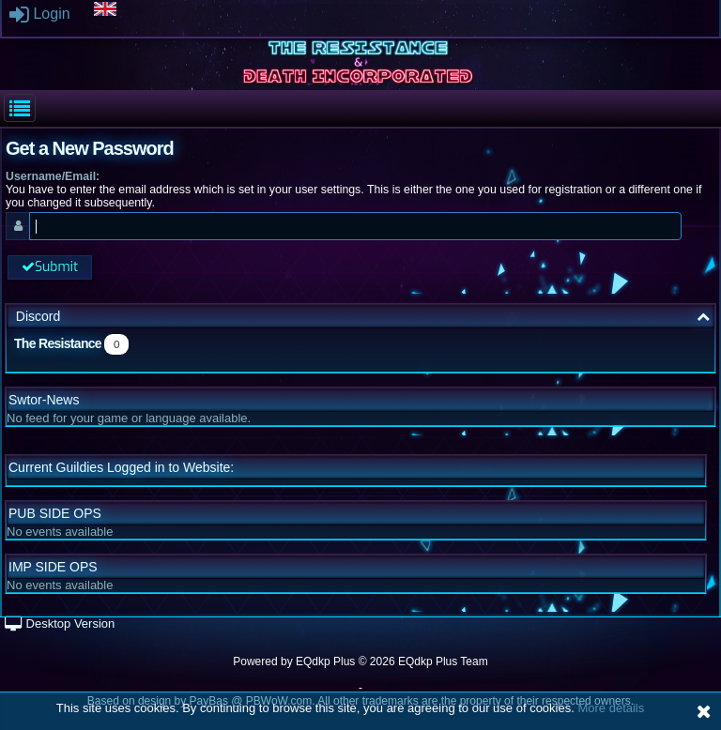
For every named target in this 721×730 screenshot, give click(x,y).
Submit (50, 267)
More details (610, 708)
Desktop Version (60, 623)
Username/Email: (53, 176)
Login (39, 14)
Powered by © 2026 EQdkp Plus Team (360, 661)
